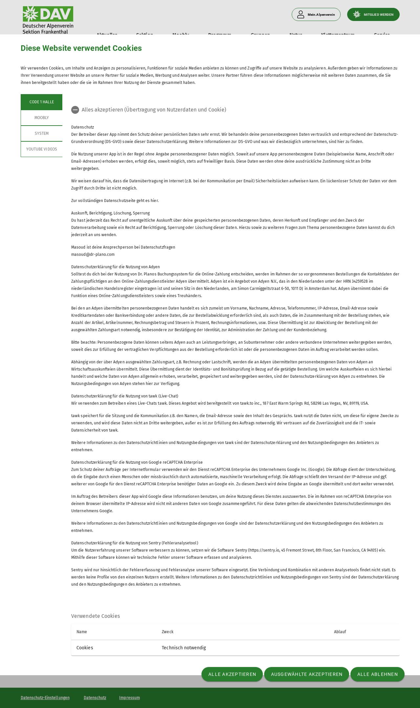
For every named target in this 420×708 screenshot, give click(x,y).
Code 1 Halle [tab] (42, 102)
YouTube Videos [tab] (41, 149)
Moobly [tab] (41, 117)
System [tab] (41, 133)
